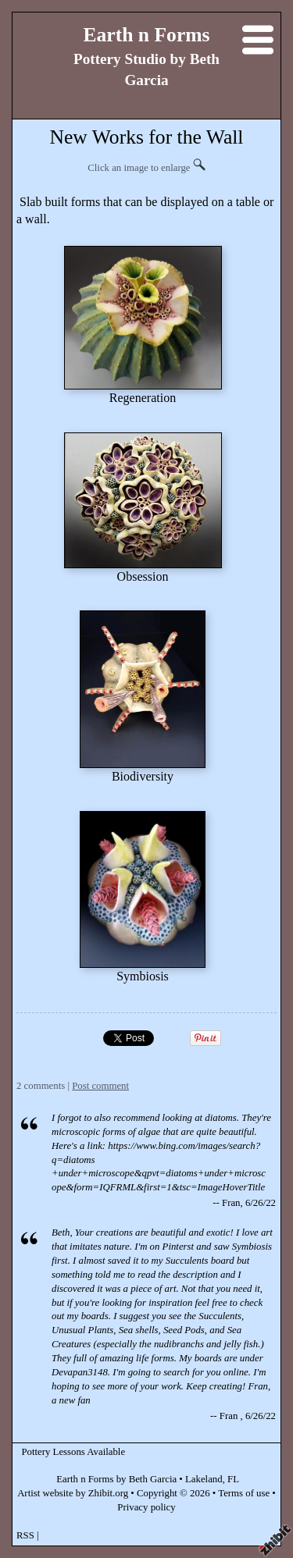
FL (233, 1479)
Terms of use (244, 1493)
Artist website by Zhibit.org (72, 1493)
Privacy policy (146, 1507)
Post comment (100, 1085)
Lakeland (204, 1479)
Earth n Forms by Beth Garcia (116, 1479)
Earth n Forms (146, 34)
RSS (25, 1535)
